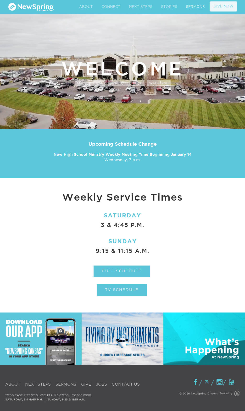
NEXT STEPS (140, 6)
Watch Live (158, 83)
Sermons (66, 384)
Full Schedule (122, 271)
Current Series (90, 83)
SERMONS (195, 6)
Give (138, 83)
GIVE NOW (223, 6)
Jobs (101, 384)
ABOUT (86, 6)
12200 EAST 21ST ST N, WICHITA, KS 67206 (37, 395)
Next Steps (38, 384)
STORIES (169, 6)
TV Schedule (122, 290)
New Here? (119, 83)
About (12, 384)
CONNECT (110, 6)
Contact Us (126, 384)
